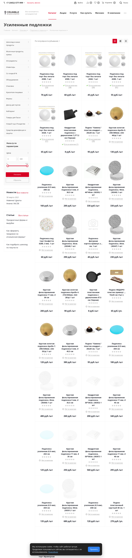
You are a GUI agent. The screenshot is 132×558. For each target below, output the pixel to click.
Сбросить (17, 180)
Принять (94, 549)
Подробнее (53, 552)
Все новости (22, 192)
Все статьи (23, 215)
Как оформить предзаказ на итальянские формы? (15, 233)
